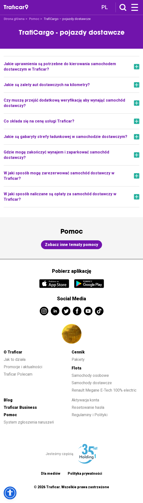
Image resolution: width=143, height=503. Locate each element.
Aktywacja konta (85, 400)
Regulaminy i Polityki (90, 414)
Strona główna (14, 19)
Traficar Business (20, 407)
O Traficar (13, 352)
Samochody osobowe (90, 375)
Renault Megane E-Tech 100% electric (104, 390)
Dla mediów (50, 473)
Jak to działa (15, 359)
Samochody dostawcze (92, 383)
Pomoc (34, 19)
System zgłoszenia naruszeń (29, 422)
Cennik (78, 352)
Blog (8, 400)
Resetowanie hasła (88, 407)
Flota (76, 368)
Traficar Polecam (18, 374)
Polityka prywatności (85, 473)
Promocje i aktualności (23, 367)
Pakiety (78, 359)
